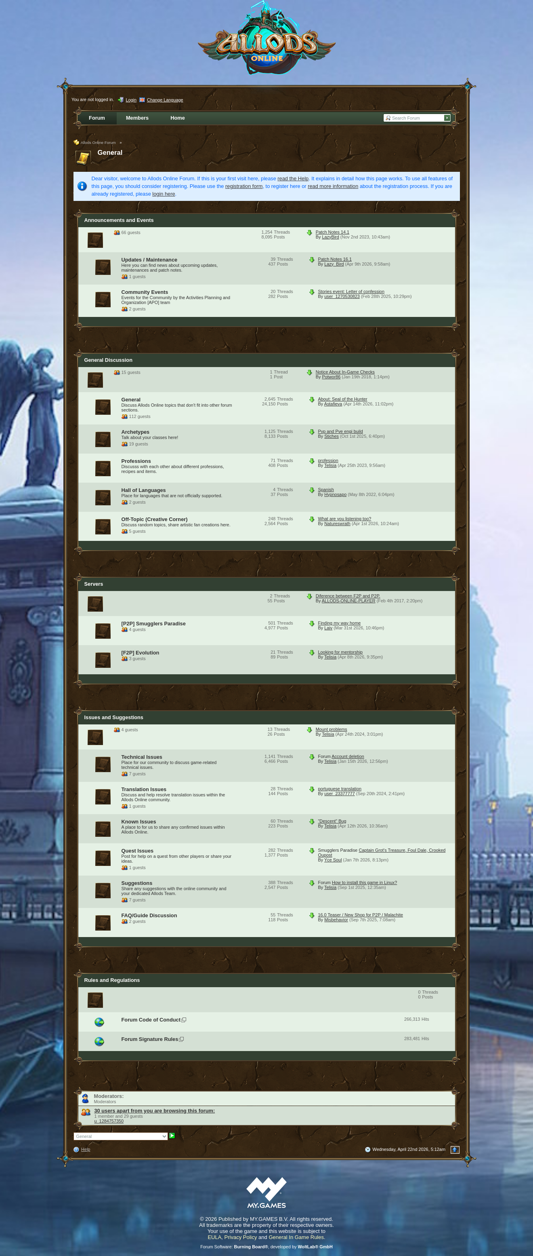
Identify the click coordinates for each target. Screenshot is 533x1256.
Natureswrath (337, 523)
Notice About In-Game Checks (345, 371)
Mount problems (331, 729)
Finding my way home (339, 623)
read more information (333, 186)
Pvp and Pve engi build (340, 431)
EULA (214, 1237)
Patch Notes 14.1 (332, 232)
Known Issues (139, 822)
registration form (243, 186)
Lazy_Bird (334, 264)
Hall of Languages (144, 490)
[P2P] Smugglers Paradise (154, 624)
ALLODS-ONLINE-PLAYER (349, 600)
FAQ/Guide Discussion (149, 915)
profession (328, 460)
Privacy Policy (241, 1237)
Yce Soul (333, 859)
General (110, 152)
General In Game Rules (296, 1237)
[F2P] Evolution (140, 653)
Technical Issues (142, 757)
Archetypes (136, 432)
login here (163, 194)
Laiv (328, 627)
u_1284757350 (109, 1121)
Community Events (145, 292)
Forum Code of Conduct (151, 1020)
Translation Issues (144, 789)
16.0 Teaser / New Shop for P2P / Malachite (360, 914)
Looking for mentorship (340, 652)
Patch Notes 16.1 (335, 259)
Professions (136, 461)
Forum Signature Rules (150, 1039)
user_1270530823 (342, 296)
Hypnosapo (335, 494)
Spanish (326, 489)
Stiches (331, 436)
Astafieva (333, 403)
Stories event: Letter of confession (351, 291)
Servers (93, 584)
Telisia (330, 465)
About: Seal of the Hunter (342, 399)
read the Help (292, 178)
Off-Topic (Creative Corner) (155, 519)
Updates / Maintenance (150, 260)
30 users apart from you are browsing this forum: (154, 1111)
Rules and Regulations (112, 980)
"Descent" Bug (332, 821)
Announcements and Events (119, 220)
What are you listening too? (344, 518)
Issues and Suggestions (114, 717)
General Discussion (108, 360)
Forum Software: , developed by (266, 1246)
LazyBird (330, 236)
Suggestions (137, 883)
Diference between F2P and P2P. (348, 595)
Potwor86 (331, 376)
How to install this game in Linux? (364, 882)
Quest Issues (138, 851)
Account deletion (348, 756)
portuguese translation (340, 788)
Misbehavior (336, 919)
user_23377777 (339, 793)
